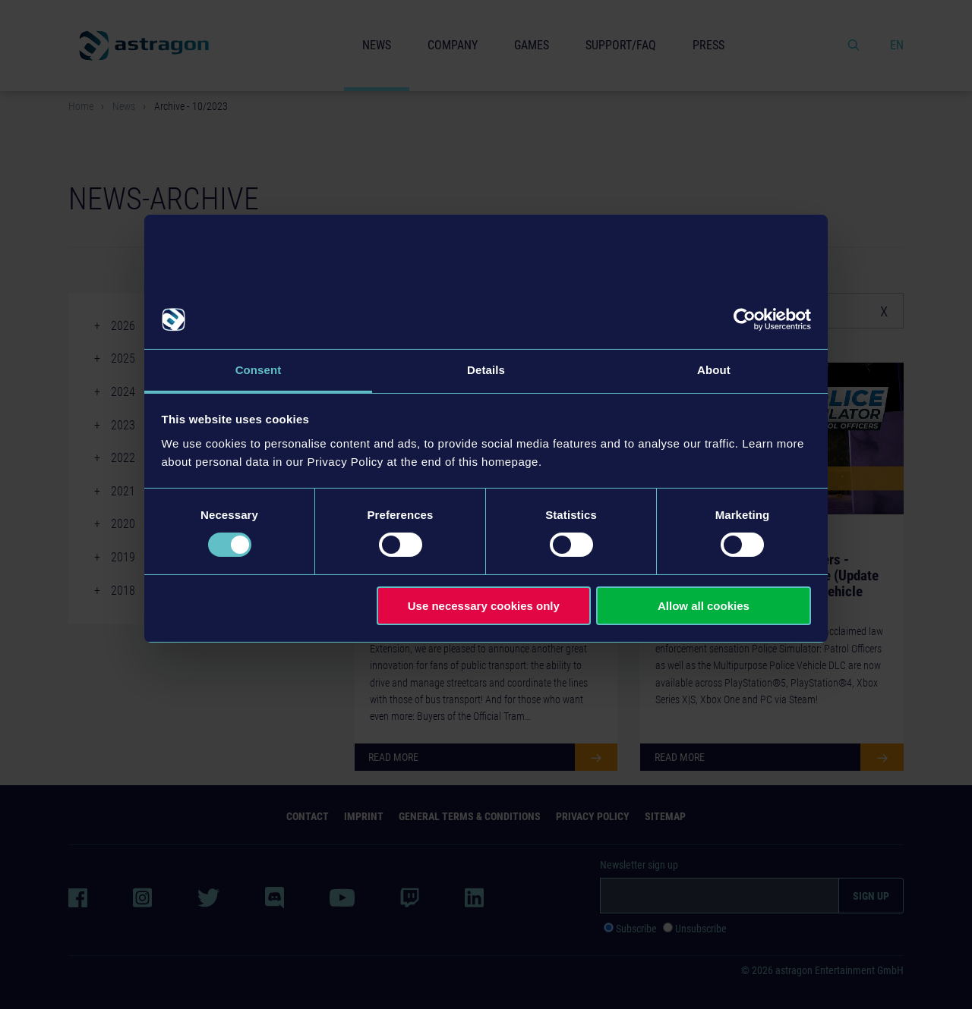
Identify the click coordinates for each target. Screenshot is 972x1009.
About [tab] (714, 369)
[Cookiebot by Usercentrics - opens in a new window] (744, 319)
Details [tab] (486, 369)
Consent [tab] (258, 369)
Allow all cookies (704, 605)
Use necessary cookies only (484, 605)
